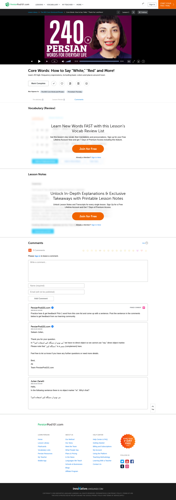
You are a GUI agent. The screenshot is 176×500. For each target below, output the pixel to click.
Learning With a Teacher (102, 461)
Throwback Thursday (75, 92)
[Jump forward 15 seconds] (47, 61)
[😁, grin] (92, 250)
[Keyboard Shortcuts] (143, 61)
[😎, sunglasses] (100, 250)
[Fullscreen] (133, 61)
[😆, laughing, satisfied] (108, 250)
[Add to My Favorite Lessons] (62, 83)
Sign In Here (96, 157)
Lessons (39, 5)
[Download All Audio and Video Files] (86, 83)
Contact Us (97, 464)
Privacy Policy (116, 493)
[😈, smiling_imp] (137, 250)
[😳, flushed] (88, 250)
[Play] (39, 61)
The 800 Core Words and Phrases (52, 12)
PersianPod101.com (103, 493)
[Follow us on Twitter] (122, 461)
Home (40, 439)
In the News (69, 457)
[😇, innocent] (125, 250)
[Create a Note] (70, 83)
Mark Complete (38, 83)
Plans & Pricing (71, 454)
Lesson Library (33, 12)
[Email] (56, 292)
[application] (88, 40)
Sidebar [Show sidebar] (144, 12)
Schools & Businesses (73, 464)
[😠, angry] (104, 250)
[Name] (56, 285)
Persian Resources (45, 454)
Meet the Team (71, 446)
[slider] (68, 61)
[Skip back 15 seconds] (32, 61)
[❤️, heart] (142, 250)
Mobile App (42, 461)
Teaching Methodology (101, 457)
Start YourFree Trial (167, 4)
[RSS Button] (30, 250)
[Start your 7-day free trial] (127, 441)
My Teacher (67, 5)
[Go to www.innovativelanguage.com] (88, 488)
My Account (97, 450)
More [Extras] (79, 5)
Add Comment (41, 298)
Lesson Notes (57, 100)
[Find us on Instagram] (127, 466)
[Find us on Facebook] (132, 461)
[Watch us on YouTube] (127, 461)
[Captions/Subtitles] (129, 61)
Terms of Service (113, 495)
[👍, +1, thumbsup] (146, 250)
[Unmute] (63, 61)
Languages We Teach (73, 461)
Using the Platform (100, 454)
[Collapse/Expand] (88, 243)
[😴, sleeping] (129, 250)
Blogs (67, 468)
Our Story (69, 443)
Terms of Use (128, 493)
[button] (144, 4)
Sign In (152, 4)
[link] (133, 12)
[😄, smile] (83, 250)
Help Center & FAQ (100, 439)
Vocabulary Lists (44, 450)
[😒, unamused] (96, 250)
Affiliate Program (71, 471)
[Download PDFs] (78, 83)
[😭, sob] (121, 250)
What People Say (72, 450)
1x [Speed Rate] (54, 61)
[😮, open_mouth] (133, 250)
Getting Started (98, 443)
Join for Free (88, 149)
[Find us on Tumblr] (122, 466)
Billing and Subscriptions (102, 446)
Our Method (69, 439)
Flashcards (42, 446)
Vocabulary (52, 5)
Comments (79, 100)
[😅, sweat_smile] (112, 250)
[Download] (138, 61)
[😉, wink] (117, 250)
